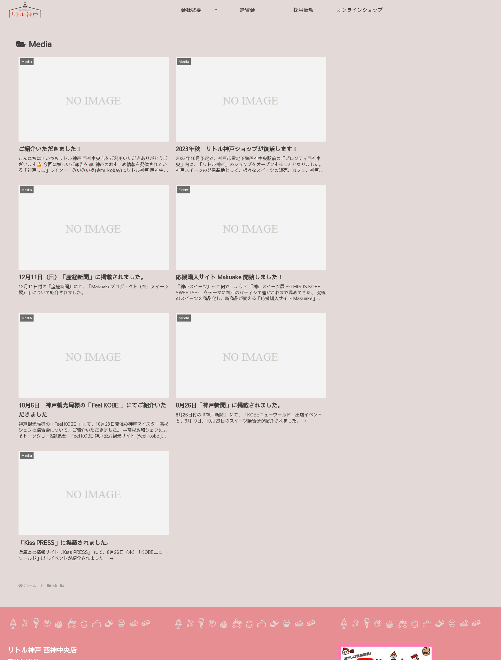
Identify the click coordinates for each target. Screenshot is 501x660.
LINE (78, 651)
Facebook (56, 651)
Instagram (29, 651)
